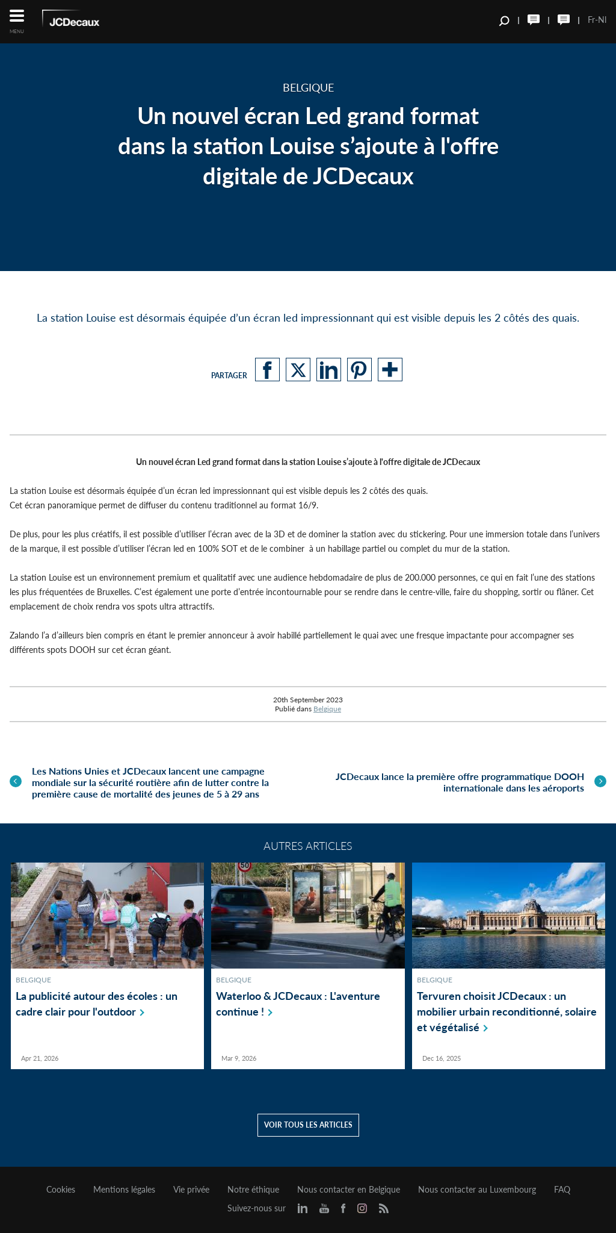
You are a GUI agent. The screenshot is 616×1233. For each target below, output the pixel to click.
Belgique (327, 708)
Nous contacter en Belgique (348, 1189)
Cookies (60, 1189)
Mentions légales (124, 1189)
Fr (591, 19)
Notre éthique (253, 1189)
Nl (602, 19)
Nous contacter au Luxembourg (477, 1189)
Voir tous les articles (308, 1124)
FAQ (562, 1189)
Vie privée (191, 1189)
